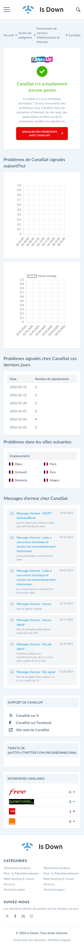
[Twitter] (7, 916)
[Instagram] (31, 916)
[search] (78, 9)
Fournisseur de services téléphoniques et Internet (48, 35)
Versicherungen (14, 889)
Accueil (8, 35)
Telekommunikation (17, 868)
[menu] (7, 9)
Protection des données (29, 940)
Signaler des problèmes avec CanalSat (42, 133)
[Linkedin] (23, 916)
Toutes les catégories (25, 35)
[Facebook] (15, 916)
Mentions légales (59, 940)
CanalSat (74, 35)
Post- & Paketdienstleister (21, 873)
